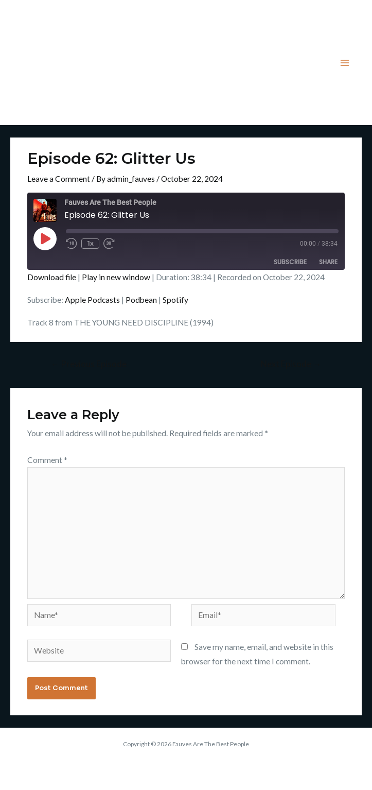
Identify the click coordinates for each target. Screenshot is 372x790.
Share (328, 261)
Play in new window (116, 277)
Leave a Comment (58, 178)
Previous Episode (88, 364)
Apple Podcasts (92, 299)
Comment (47, 460)
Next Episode (291, 364)
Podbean (141, 299)
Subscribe (290, 261)
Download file (51, 277)
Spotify (175, 299)
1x (90, 243)
